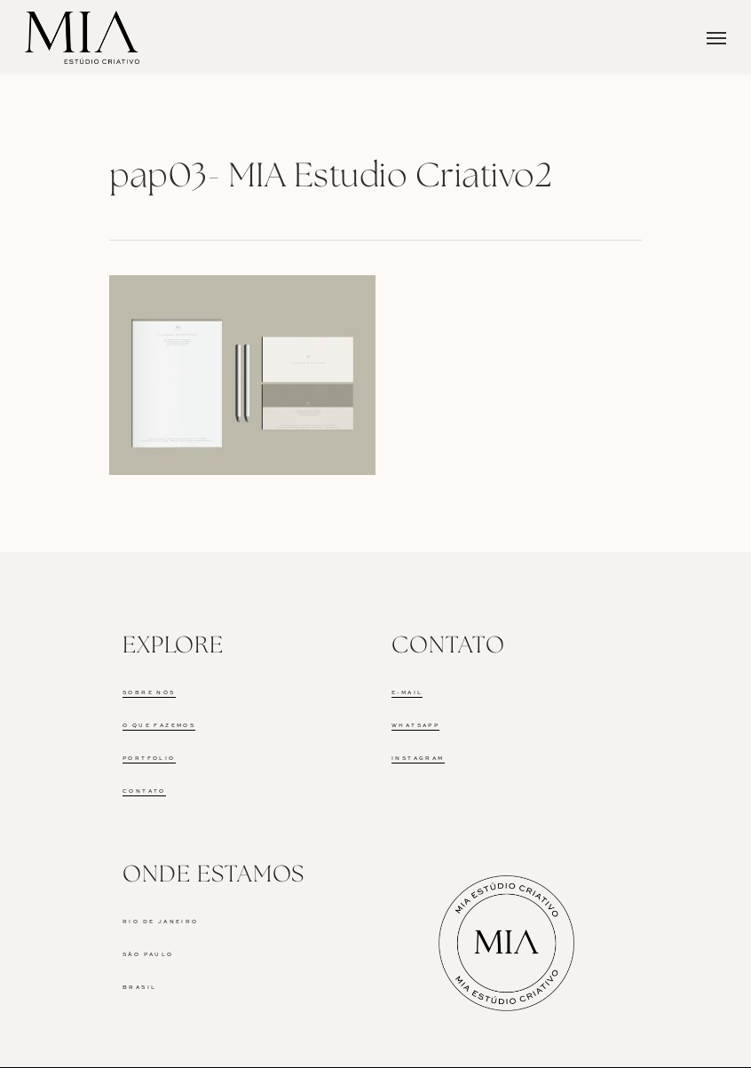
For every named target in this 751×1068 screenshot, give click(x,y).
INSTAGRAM (418, 758)
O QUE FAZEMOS (159, 725)
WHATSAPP (415, 725)
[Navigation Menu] (716, 37)
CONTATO (144, 791)
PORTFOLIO (149, 758)
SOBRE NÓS (149, 692)
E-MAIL (407, 692)
